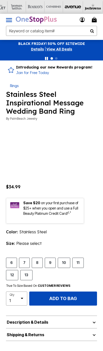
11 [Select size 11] (78, 262)
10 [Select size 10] (64, 262)
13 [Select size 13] (26, 274)
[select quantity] (16, 299)
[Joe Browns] (83, 7)
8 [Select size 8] (37, 262)
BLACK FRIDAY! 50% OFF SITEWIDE (51, 43)
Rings (14, 86)
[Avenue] (65, 7)
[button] (37, 49)
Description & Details (27, 322)
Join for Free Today (32, 73)
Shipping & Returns (25, 334)
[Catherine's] (46, 7)
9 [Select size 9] (50, 262)
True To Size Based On (38, 286)
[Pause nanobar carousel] (46, 58)
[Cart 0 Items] (95, 20)
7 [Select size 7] (24, 262)
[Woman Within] (9, 7)
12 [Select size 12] (12, 274)
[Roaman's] (27, 7)
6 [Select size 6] (11, 262)
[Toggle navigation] (9, 20)
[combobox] (51, 31)
